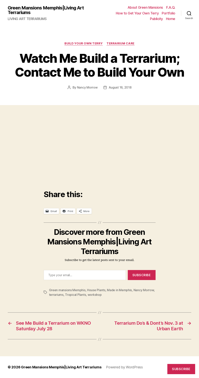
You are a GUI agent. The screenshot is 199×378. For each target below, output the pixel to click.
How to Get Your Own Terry (137, 13)
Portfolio (168, 13)
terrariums (56, 295)
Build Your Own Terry (83, 43)
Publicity (156, 19)
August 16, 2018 (120, 87)
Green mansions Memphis (67, 290)
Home (170, 19)
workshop (95, 295)
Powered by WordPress (124, 367)
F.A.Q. (170, 7)
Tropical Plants (75, 295)
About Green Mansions (145, 7)
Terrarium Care (121, 43)
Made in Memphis (119, 290)
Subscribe (141, 275)
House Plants (96, 290)
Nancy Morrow (87, 87)
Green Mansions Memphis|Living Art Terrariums (46, 10)
